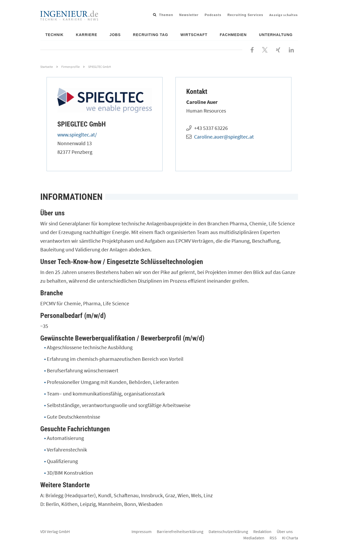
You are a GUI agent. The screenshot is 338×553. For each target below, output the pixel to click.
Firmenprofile (70, 67)
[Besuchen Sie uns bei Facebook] (252, 49)
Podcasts (213, 15)
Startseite (46, 67)
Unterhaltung (276, 35)
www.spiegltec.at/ (77, 134)
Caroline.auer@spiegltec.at (224, 136)
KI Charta (290, 537)
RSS (273, 537)
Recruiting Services (245, 15)
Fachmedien (233, 35)
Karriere (86, 35)
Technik (55, 35)
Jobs (115, 35)
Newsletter (189, 15)
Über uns (285, 531)
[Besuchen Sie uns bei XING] (278, 49)
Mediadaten (253, 537)
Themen (166, 15)
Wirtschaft (194, 35)
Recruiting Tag (150, 35)
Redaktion (262, 531)
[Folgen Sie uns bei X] (265, 49)
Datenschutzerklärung (228, 531)
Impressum (142, 531)
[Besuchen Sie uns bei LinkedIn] (291, 49)
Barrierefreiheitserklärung (180, 531)
